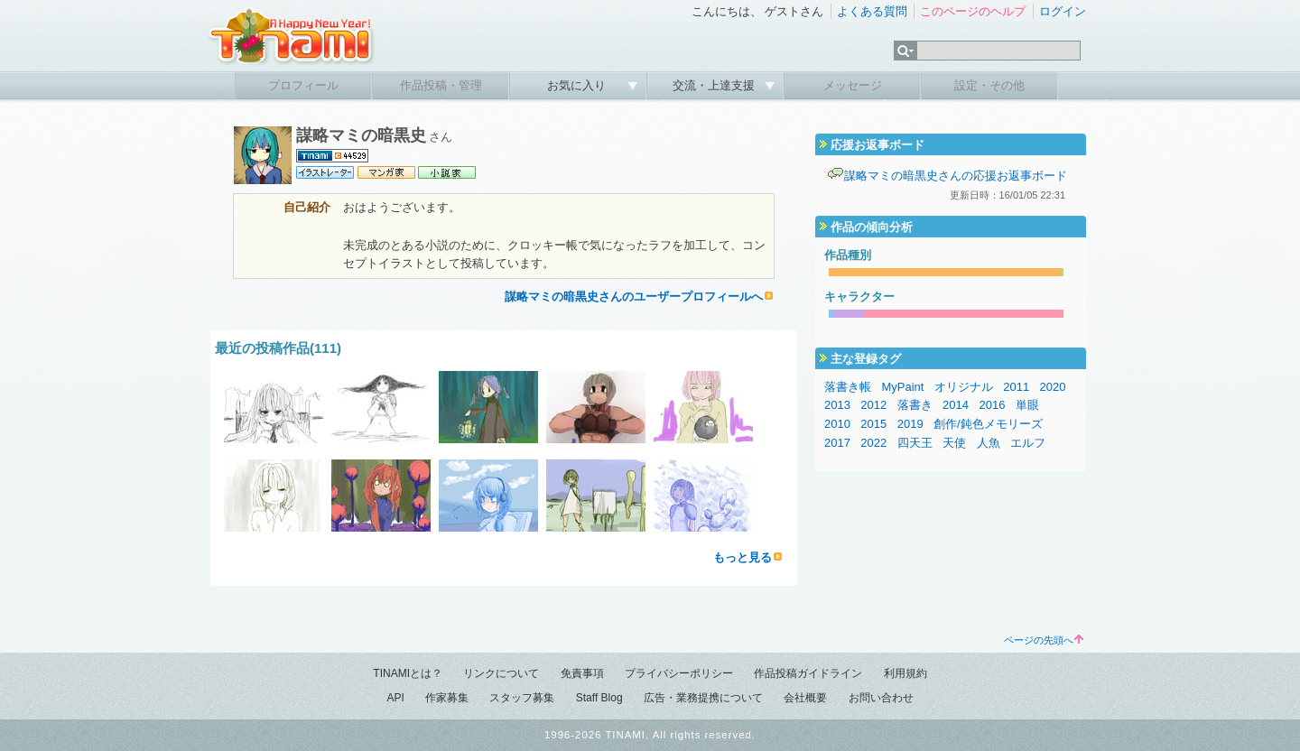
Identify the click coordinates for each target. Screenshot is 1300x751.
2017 (837, 443)
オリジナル (963, 387)
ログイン (1062, 11)
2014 (955, 405)
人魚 (988, 443)
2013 (837, 405)
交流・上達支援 (715, 85)
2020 (1053, 387)
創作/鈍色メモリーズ (988, 424)
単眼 (1027, 405)
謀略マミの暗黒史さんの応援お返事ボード (955, 175)
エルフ (1027, 443)
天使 (954, 443)
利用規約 (905, 673)
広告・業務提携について (703, 697)
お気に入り (578, 85)
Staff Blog (599, 697)
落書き (915, 405)
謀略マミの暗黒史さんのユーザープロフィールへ (634, 296)
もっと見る (742, 557)
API (395, 697)
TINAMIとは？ (407, 673)
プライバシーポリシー (679, 673)
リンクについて (501, 673)
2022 (873, 443)
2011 (1016, 387)
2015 (873, 424)
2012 (873, 405)
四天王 (915, 443)
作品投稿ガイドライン (808, 673)
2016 (992, 405)
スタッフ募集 (521, 697)
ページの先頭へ (1043, 640)
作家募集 (447, 697)
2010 (837, 424)
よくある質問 (872, 11)
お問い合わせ (881, 697)
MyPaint (902, 387)
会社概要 (805, 697)
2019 (910, 424)
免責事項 (582, 673)
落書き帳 (847, 387)
